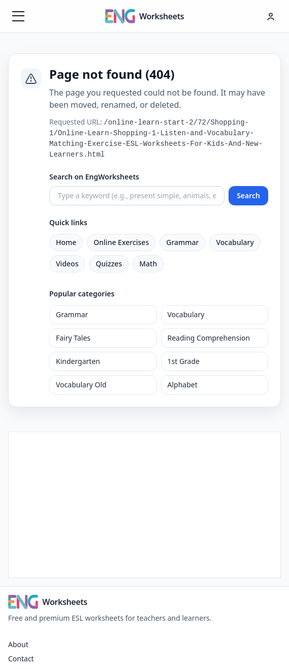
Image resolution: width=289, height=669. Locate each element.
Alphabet (183, 384)
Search (248, 195)
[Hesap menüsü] (271, 16)
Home (66, 242)
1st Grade (184, 361)
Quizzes (108, 263)
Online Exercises (121, 242)
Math (148, 263)
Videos (67, 263)
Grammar (182, 242)
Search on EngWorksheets (94, 176)
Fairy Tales (73, 338)
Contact (21, 658)
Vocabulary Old (81, 384)
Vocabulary (234, 242)
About (18, 644)
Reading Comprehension (209, 338)
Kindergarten (78, 361)
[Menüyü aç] (18, 16)
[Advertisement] (144, 503)
